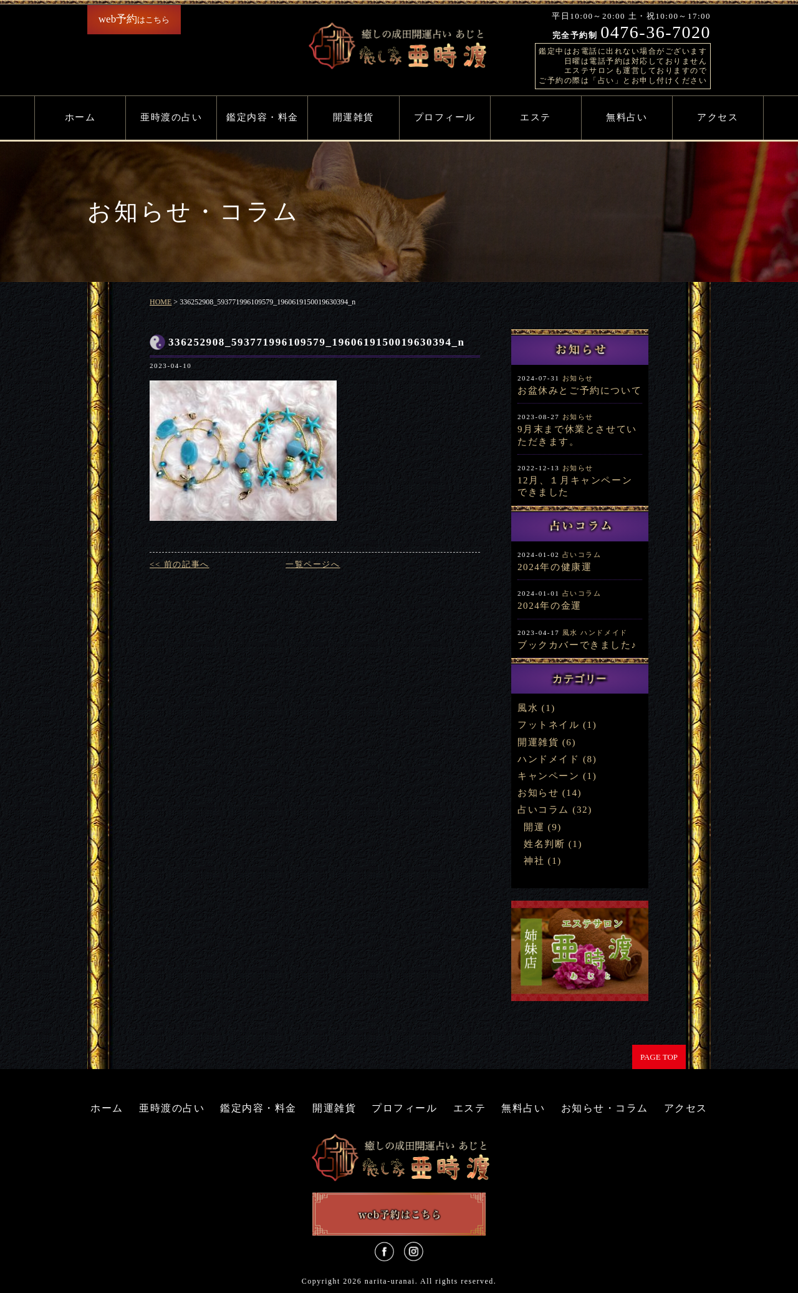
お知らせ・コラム (604, 1108)
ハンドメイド (604, 632)
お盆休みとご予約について (579, 390)
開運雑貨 (353, 117)
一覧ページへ (313, 564)
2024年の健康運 (554, 567)
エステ (535, 117)
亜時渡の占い (171, 117)
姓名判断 (544, 844)
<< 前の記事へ (179, 564)
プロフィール (445, 117)
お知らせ (578, 378)
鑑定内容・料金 (262, 117)
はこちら (134, 19)
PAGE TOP (659, 1057)
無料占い (626, 117)
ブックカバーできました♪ (577, 645)
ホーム (80, 117)
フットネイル (548, 725)
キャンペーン (548, 776)
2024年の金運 (549, 606)
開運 (534, 827)
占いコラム (582, 554)
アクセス (717, 117)
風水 (570, 632)
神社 (534, 861)
